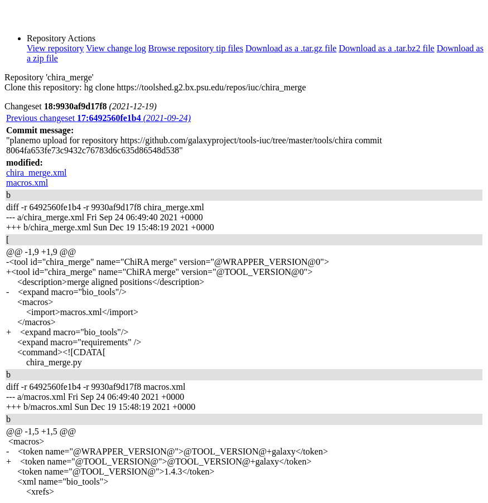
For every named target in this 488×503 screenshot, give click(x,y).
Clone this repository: (43, 87)
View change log (116, 48)
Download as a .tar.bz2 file (386, 48)
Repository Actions (61, 38)
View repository (55, 48)
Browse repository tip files (195, 48)
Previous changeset (98, 118)
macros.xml (27, 182)
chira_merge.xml (36, 172)
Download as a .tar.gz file (291, 48)
